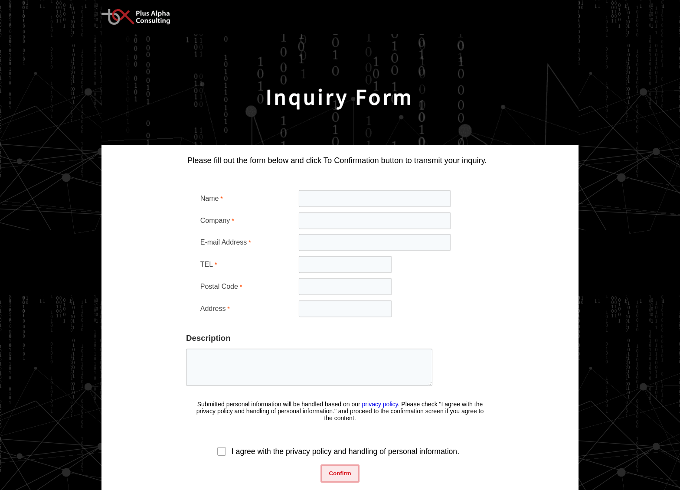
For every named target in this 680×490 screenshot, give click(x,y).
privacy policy (380, 404)
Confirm (340, 473)
